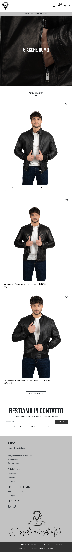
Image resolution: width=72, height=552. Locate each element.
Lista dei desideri (16, 492)
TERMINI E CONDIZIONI (35, 549)
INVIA (61, 422)
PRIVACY (50, 549)
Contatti (11, 478)
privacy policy (44, 427)
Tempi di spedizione (16, 448)
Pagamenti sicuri (15, 452)
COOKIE (22, 549)
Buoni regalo (13, 460)
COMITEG (22, 545)
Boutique (11, 481)
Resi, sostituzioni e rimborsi (20, 456)
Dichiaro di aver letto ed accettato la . (28, 427)
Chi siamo (12, 474)
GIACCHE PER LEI (36, 393)
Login (11, 496)
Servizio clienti (14, 463)
